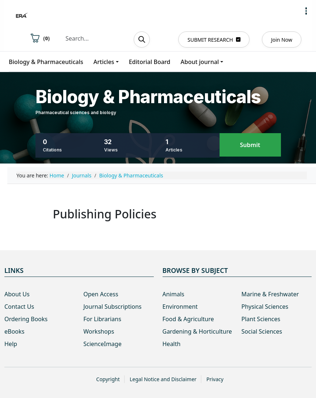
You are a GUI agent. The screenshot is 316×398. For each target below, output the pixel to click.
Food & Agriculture (188, 319)
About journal (199, 62)
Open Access (100, 294)
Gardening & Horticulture (197, 331)
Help (10, 344)
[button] (306, 11)
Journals (82, 175)
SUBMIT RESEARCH (213, 39)
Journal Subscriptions (112, 307)
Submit (250, 145)
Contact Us (19, 307)
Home (57, 175)
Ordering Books (25, 319)
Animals (173, 294)
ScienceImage (102, 344)
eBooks (14, 331)
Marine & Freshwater (270, 294)
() (40, 38)
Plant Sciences (260, 319)
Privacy (215, 379)
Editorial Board (150, 62)
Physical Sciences (264, 307)
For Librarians (102, 319)
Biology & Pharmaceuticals (46, 62)
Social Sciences (261, 331)
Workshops (98, 331)
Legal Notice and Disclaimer (163, 379)
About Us (17, 294)
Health (172, 344)
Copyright (108, 379)
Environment (180, 307)
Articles (104, 62)
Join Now (281, 39)
